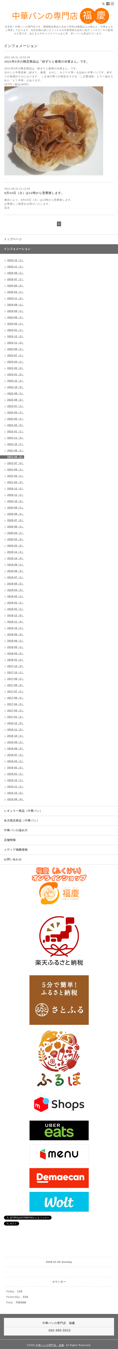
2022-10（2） (15, 387)
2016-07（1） (15, 755)
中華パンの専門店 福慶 (50, 1345)
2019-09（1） (15, 564)
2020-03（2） (15, 539)
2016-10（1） (15, 736)
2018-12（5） (15, 615)
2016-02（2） (15, 767)
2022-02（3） (15, 425)
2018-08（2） (15, 634)
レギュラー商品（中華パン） (23, 810)
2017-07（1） (15, 691)
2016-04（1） (15, 761)
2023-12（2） (15, 336)
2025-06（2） (15, 285)
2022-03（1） (15, 419)
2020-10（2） (15, 501)
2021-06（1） (15, 469)
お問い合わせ (13, 859)
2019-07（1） (15, 577)
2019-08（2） (15, 571)
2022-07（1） (15, 406)
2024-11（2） (15, 298)
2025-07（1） (15, 279)
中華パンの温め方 (16, 830)
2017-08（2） (15, 685)
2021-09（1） (15, 450)
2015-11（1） (15, 786)
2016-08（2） (15, 748)
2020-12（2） (15, 488)
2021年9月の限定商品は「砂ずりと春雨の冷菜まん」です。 (47, 61)
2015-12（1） (15, 780)
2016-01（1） (15, 774)
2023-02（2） (15, 368)
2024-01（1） (15, 330)
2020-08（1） (15, 514)
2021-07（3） (15, 463)
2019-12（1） (15, 552)
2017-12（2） (15, 666)
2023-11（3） (15, 342)
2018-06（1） (15, 640)
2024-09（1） (15, 304)
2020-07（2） (15, 520)
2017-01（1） (15, 717)
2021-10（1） (15, 444)
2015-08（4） (15, 799)
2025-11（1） (15, 266)
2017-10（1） (15, 672)
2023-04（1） (15, 361)
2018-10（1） (15, 628)
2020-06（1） (15, 526)
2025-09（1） (15, 273)
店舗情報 (10, 840)
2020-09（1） (15, 507)
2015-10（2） (15, 793)
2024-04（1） (15, 323)
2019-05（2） (15, 583)
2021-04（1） (15, 476)
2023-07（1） (15, 355)
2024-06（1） (15, 317)
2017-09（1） (15, 678)
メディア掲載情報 (16, 849)
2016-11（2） (15, 729)
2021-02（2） (15, 482)
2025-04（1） (15, 292)
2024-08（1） (15, 311)
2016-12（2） (15, 723)
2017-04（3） (15, 704)
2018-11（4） (15, 621)
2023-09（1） (15, 349)
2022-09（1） (15, 393)
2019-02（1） (15, 602)
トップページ (13, 239)
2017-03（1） (15, 710)
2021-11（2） (15, 438)
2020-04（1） (15, 533)
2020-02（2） (15, 545)
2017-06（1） (15, 697)
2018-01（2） (15, 659)
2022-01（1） (15, 431)
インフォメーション (17, 248)
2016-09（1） (15, 742)
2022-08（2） (15, 399)
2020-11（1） (15, 495)
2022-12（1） (15, 380)
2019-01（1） (15, 609)
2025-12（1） (15, 260)
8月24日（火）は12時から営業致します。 (34, 193)
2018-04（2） (15, 653)
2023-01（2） (15, 374)
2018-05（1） (15, 647)
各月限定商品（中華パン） (22, 820)
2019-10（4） (15, 558)
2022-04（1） (15, 412)
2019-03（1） (15, 596)
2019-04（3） (15, 590)
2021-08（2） (15, 457)
